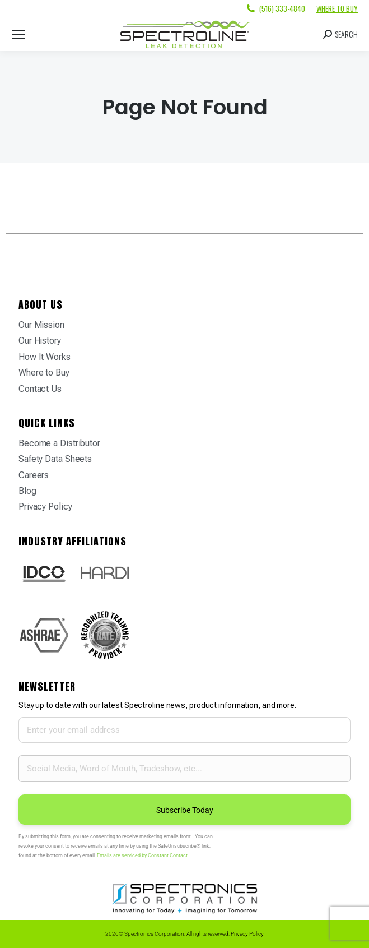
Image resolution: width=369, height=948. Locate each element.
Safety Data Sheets (55, 459)
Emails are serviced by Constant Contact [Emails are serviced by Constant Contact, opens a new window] (142, 855)
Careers (33, 475)
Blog (27, 490)
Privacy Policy (45, 506)
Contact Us (40, 388)
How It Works (44, 357)
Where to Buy (337, 8)
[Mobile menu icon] (18, 34)
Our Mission (41, 325)
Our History (39, 340)
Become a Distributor (59, 443)
